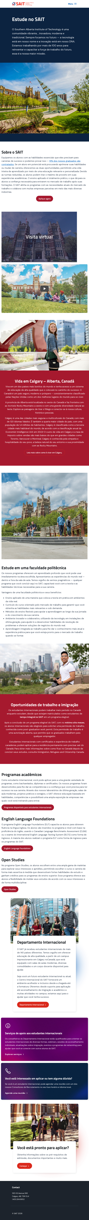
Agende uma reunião (16, 1093)
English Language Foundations (17, 848)
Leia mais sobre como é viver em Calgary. (44, 452)
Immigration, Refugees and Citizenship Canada (61, 752)
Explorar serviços (14, 1054)
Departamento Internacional (33, 1004)
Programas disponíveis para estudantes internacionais (27, 807)
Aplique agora (45, 198)
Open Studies (10, 889)
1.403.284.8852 (18, 1199)
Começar (25, 1165)
